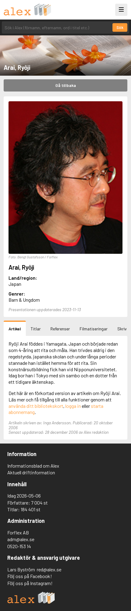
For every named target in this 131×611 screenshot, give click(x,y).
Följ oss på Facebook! (29, 576)
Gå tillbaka (65, 85)
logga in (73, 406)
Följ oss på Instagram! (30, 583)
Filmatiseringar (94, 328)
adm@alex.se (20, 539)
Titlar (36, 328)
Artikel (15, 328)
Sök (119, 27)
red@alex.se (49, 569)
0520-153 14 (19, 546)
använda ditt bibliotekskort (36, 406)
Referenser (60, 328)
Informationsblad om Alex (33, 466)
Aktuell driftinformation (31, 472)
